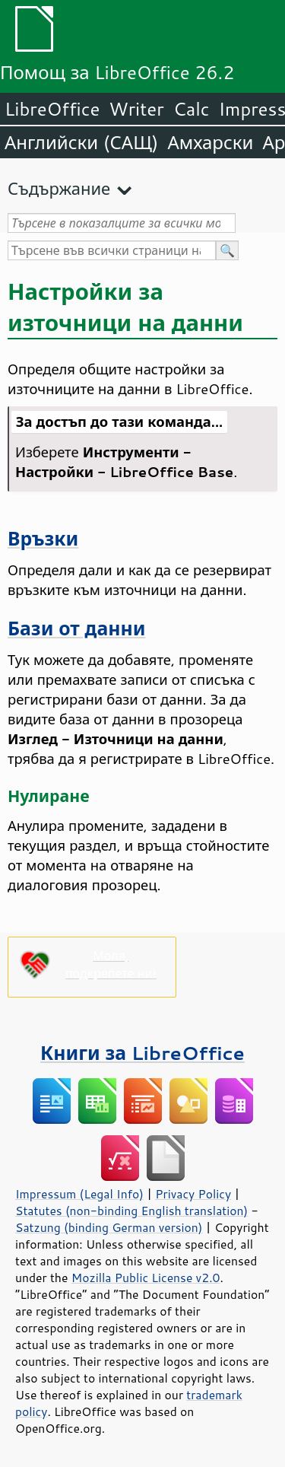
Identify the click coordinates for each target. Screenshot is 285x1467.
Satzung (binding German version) (109, 1227)
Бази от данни (76, 628)
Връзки (43, 538)
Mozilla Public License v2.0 (145, 1277)
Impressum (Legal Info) (79, 1193)
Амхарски (210, 142)
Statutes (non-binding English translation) (131, 1210)
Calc (191, 109)
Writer (136, 109)
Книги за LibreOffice (142, 1052)
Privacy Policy (193, 1193)
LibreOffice (52, 109)
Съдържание (59, 188)
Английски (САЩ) (81, 142)
